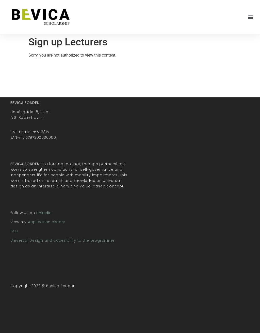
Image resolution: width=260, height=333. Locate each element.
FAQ (14, 231)
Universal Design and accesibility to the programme (62, 240)
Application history (46, 221)
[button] (251, 17)
